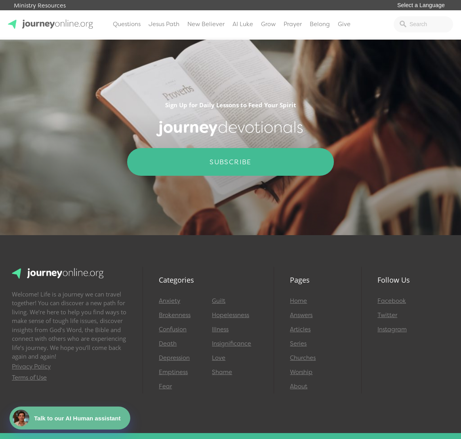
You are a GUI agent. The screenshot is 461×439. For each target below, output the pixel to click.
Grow (268, 24)
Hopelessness (230, 315)
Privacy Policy (31, 367)
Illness (220, 329)
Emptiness (173, 372)
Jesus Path (164, 24)
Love (218, 358)
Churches (303, 358)
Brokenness (174, 315)
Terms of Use (29, 378)
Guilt (218, 301)
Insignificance (231, 344)
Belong (320, 24)
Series (298, 344)
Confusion (173, 329)
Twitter (387, 315)
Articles (300, 329)
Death (168, 344)
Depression (174, 358)
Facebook (391, 301)
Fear (165, 386)
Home (298, 301)
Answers (301, 315)
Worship (301, 372)
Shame (222, 372)
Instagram (392, 329)
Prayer (293, 24)
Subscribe (230, 162)
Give (344, 24)
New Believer (206, 24)
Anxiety (169, 301)
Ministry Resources (40, 6)
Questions (127, 24)
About (298, 386)
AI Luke (242, 24)
